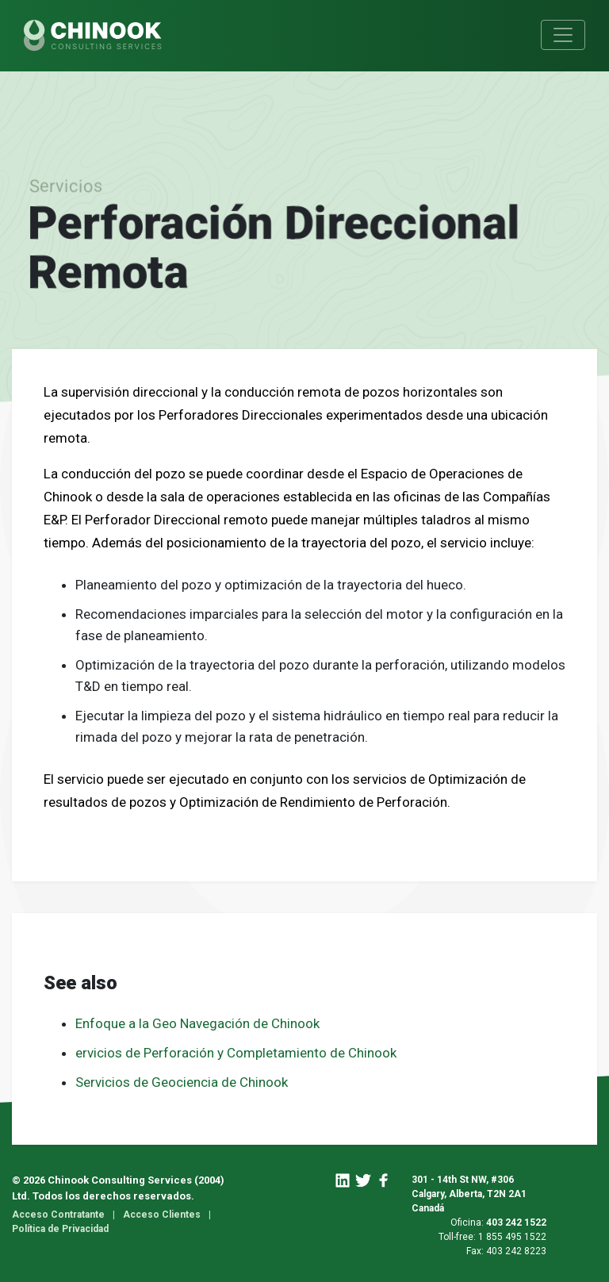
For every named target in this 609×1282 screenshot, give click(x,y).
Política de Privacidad (60, 1228)
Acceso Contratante (58, 1214)
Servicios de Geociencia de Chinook (181, 1082)
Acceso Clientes (162, 1214)
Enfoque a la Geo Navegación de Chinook (199, 1023)
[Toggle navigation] (563, 35)
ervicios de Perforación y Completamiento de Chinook (235, 1053)
